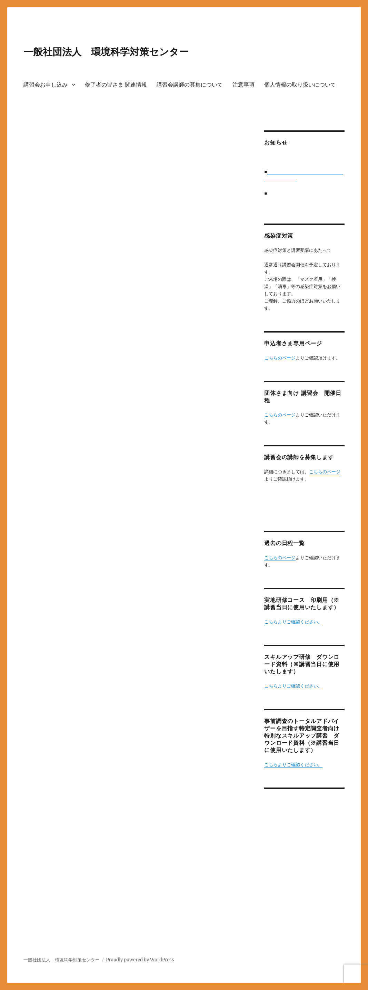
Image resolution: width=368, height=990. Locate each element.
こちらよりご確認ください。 (293, 622)
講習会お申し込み (45, 84)
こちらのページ (280, 358)
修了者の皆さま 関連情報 (116, 84)
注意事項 (243, 84)
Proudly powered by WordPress (140, 960)
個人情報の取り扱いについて (300, 84)
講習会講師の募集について (190, 84)
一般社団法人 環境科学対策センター (106, 52)
